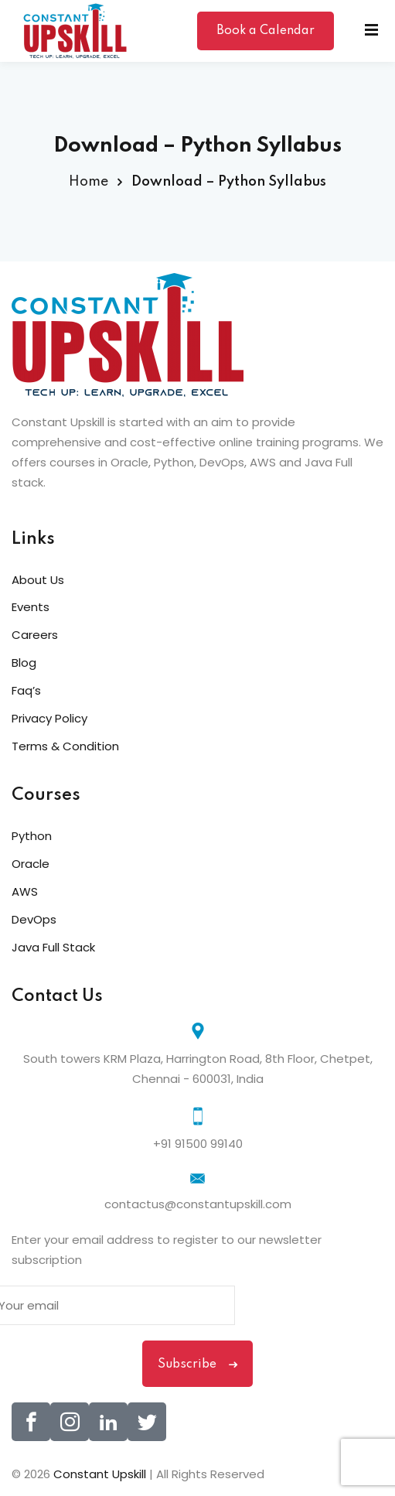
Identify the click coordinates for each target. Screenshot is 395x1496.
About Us (38, 580)
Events (30, 607)
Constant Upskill (101, 1474)
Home (88, 182)
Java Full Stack (53, 947)
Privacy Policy (49, 718)
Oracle (30, 864)
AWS (25, 891)
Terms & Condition (65, 746)
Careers (35, 635)
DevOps (34, 919)
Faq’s (26, 690)
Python (32, 836)
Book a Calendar (265, 31)
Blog (24, 662)
